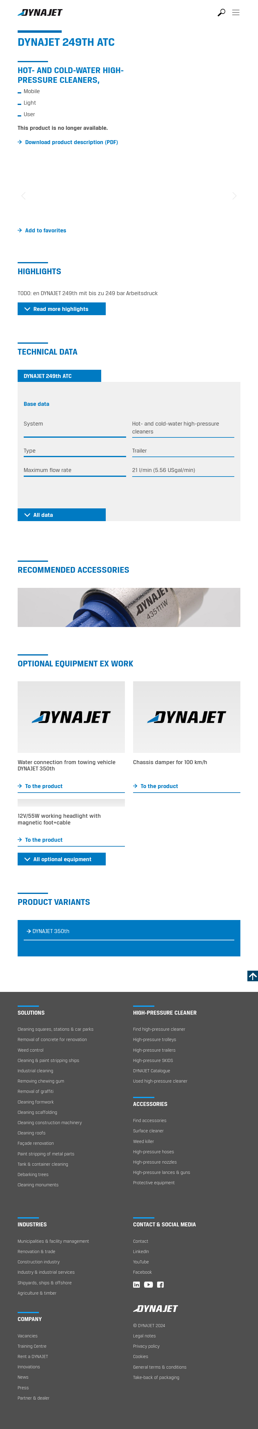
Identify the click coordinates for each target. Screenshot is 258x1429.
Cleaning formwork (36, 1101)
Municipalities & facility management (53, 1241)
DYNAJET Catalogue (151, 1070)
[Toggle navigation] (235, 16)
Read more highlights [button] (60, 308)
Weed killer (143, 1141)
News (23, 1377)
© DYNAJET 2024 (149, 1325)
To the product (44, 786)
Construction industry (39, 1261)
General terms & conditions (160, 1367)
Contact (140, 1241)
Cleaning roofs (32, 1132)
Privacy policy (146, 1346)
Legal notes (144, 1335)
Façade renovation (36, 1143)
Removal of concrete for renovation (52, 1039)
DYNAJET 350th (51, 931)
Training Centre (32, 1346)
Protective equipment (154, 1182)
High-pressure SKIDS (153, 1060)
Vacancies (28, 1335)
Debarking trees (33, 1174)
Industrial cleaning (35, 1070)
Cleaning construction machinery (50, 1122)
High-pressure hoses (153, 1151)
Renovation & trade (36, 1251)
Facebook (142, 1272)
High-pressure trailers (154, 1050)
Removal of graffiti (35, 1091)
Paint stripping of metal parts (46, 1153)
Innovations (29, 1366)
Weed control (30, 1050)
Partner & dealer (34, 1397)
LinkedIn (141, 1251)
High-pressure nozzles (155, 1161)
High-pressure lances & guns (161, 1172)
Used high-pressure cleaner (160, 1081)
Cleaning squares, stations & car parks (56, 1029)
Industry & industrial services (46, 1272)
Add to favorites (45, 230)
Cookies (140, 1356)
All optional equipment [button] (62, 859)
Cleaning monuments (38, 1184)
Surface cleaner (148, 1130)
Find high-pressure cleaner (159, 1029)
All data (43, 514)
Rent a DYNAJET (33, 1356)
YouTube (141, 1261)
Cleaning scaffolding (37, 1112)
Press (23, 1387)
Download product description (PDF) (71, 142)
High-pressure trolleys (154, 1039)
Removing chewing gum (41, 1081)
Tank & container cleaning (43, 1164)
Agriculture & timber (37, 1293)
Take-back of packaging (156, 1377)
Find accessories (150, 1120)
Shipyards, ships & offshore (45, 1282)
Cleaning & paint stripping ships (48, 1060)
